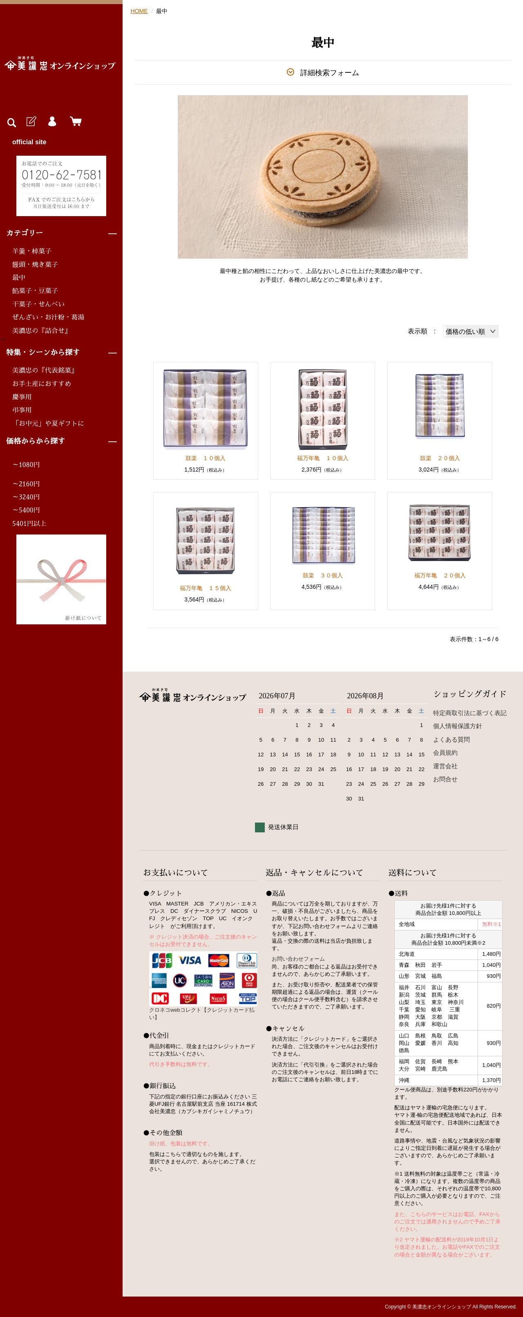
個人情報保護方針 (457, 725)
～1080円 (26, 465)
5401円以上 (29, 524)
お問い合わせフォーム (298, 959)
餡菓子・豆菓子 (35, 291)
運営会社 (445, 765)
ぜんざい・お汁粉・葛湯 (48, 317)
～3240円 (26, 497)
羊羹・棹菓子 (31, 251)
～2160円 (26, 484)
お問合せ (445, 779)
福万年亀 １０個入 (323, 458)
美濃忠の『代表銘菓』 (45, 370)
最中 (18, 278)
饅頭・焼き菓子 (35, 265)
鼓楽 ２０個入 (440, 458)
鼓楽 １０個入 (206, 458)
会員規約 (445, 752)
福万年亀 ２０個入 (440, 575)
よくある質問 (451, 739)
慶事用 (22, 397)
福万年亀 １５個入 (205, 588)
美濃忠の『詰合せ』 (41, 331)
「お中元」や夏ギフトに (48, 423)
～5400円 (26, 510)
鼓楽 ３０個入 (323, 575)
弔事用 (22, 410)
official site (29, 142)
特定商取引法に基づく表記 (470, 712)
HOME (139, 11)
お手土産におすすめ (41, 384)
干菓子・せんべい (38, 304)
